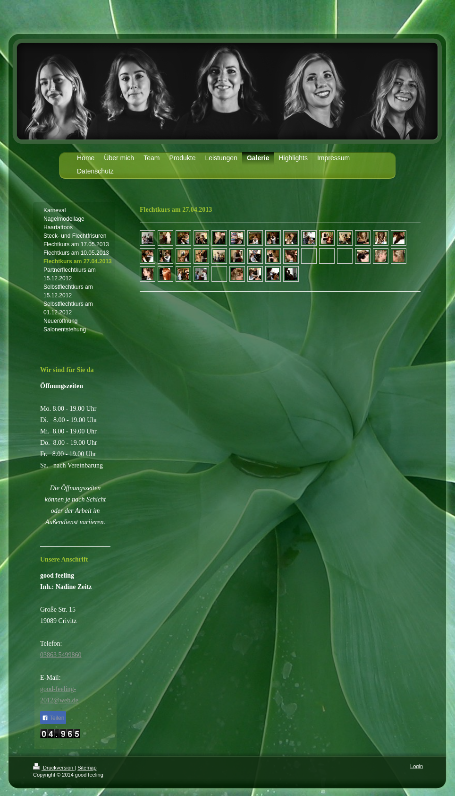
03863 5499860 (61, 654)
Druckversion (54, 767)
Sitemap (86, 767)
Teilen (53, 718)
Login (416, 766)
